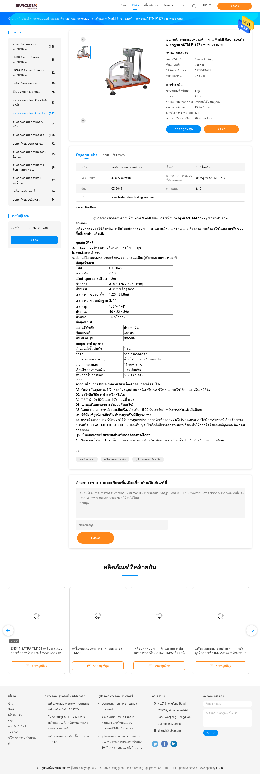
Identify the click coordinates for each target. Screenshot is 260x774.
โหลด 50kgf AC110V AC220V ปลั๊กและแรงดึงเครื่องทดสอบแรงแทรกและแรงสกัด (68, 722)
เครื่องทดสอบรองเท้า (115, 459)
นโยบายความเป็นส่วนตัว (22, 740)
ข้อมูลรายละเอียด (86, 155)
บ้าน (11, 703)
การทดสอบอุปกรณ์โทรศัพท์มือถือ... (34, 103)
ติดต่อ (34, 240)
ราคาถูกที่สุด (184, 129)
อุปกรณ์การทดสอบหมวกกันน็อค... (34, 154)
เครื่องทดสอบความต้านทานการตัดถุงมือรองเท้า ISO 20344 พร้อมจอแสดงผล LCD (220, 653)
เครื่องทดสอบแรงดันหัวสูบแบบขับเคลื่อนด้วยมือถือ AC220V (69, 706)
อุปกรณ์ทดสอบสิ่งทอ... (34, 200)
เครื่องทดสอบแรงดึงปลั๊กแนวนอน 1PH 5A (68, 739)
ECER (219, 768)
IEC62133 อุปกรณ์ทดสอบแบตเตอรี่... (34, 72)
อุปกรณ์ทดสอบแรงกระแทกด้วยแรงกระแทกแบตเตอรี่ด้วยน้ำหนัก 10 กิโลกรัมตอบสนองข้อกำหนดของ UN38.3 (122, 742)
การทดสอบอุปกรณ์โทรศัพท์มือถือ (65, 696)
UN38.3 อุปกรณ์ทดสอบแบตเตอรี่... (34, 59)
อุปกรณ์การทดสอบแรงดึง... (34, 135)
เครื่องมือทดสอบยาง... (34, 83)
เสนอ (95, 538)
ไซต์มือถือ (14, 732)
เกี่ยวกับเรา (15, 715)
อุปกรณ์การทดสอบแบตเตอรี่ (115, 696)
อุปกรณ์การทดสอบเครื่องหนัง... (34, 124)
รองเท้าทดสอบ (86, 459)
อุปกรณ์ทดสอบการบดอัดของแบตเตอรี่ (119, 706)
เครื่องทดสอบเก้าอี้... (34, 191)
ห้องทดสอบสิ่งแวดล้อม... (34, 92)
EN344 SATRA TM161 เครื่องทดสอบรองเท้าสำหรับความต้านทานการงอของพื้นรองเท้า (36, 653)
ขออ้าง (235, 6)
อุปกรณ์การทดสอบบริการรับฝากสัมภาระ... (34, 167)
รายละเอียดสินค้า (114, 155)
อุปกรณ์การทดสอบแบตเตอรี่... (34, 46)
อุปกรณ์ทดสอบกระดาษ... (34, 144)
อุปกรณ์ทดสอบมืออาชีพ (148, 459)
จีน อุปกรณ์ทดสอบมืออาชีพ (53, 768)
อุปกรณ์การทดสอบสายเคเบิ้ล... (34, 180)
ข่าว (10, 720)
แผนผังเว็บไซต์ (17, 726)
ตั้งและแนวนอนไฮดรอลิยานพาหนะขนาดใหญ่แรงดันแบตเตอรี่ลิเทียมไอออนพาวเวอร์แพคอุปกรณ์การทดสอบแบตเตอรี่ (122, 723)
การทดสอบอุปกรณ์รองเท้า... (34, 113)
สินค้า (11, 709)
